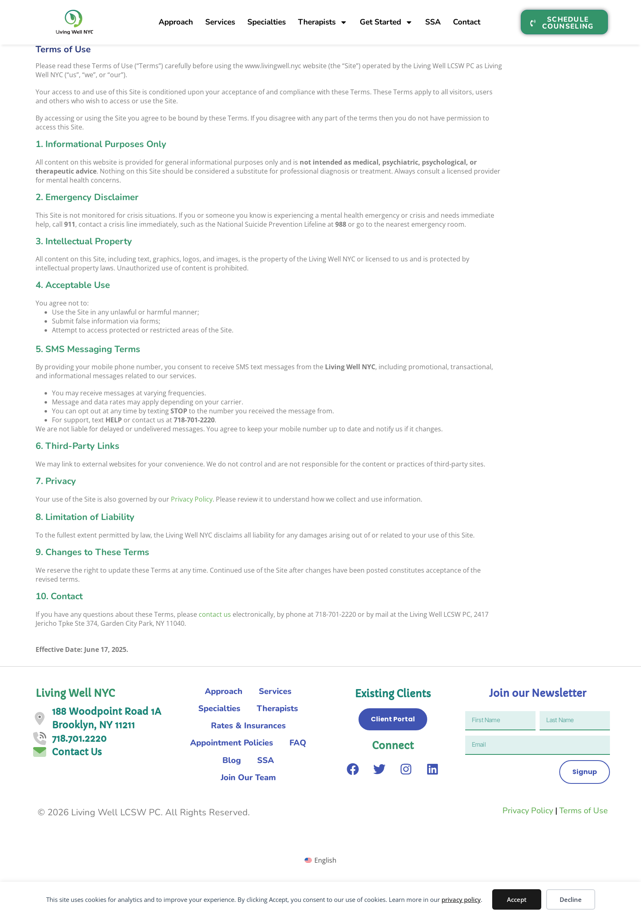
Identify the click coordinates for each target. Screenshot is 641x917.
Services (220, 18)
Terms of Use (583, 817)
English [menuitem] (325, 867)
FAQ (212, 765)
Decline (571, 899)
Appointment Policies (248, 747)
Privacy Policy (192, 499)
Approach (176, 18)
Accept (517, 899)
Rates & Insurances (248, 729)
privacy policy (461, 899)
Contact (466, 18)
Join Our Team (248, 784)
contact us (215, 614)
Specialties (266, 18)
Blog (249, 765)
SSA (433, 18)
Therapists (322, 19)
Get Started (386, 19)
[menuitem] (320, 867)
